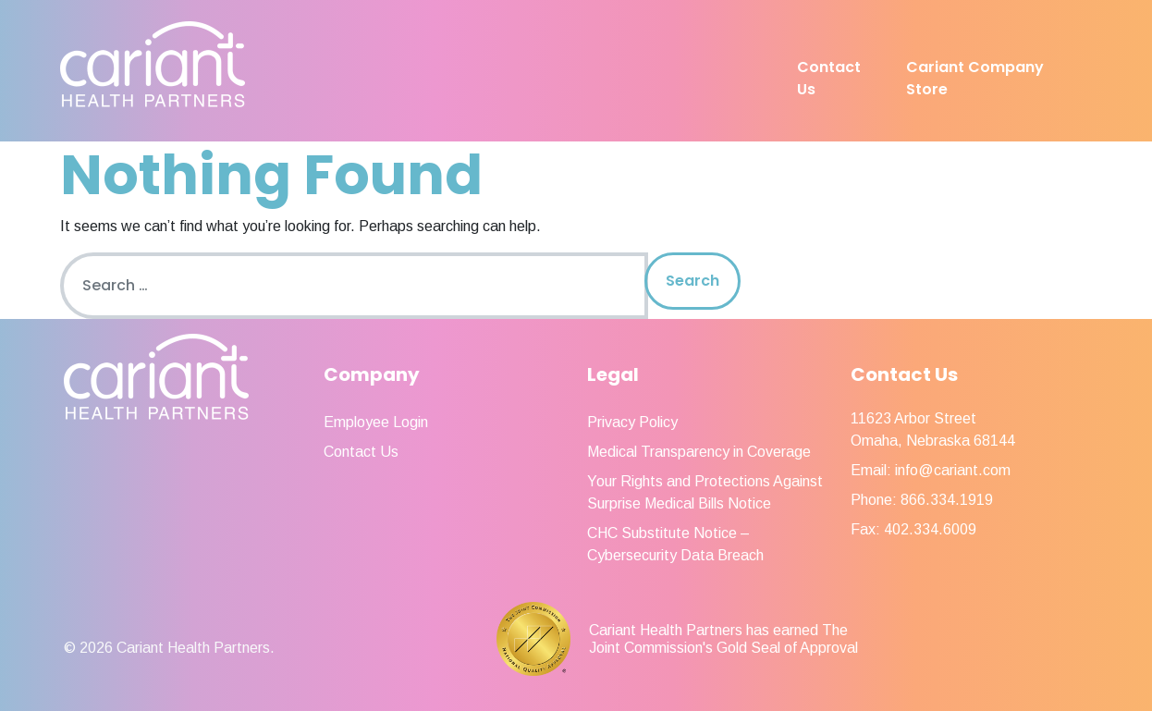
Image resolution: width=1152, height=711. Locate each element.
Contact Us (829, 78)
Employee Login (376, 422)
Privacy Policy (632, 422)
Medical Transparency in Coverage (699, 452)
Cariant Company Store (975, 78)
